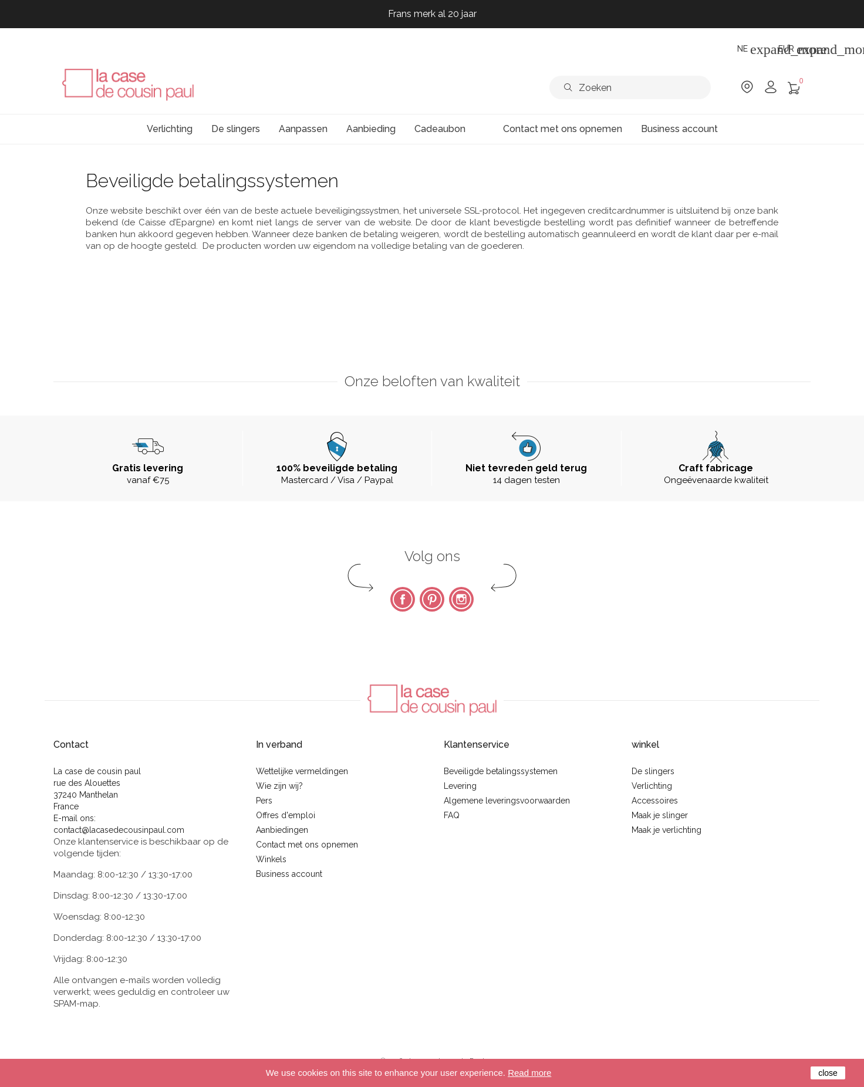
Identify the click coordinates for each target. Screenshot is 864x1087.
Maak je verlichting (666, 830)
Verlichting (652, 786)
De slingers (653, 771)
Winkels (271, 859)
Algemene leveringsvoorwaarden (507, 800)
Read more (529, 1073)
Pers (264, 800)
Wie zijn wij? (279, 786)
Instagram (461, 599)
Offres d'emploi (285, 815)
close (828, 1073)
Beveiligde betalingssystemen (501, 771)
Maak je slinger (660, 815)
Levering (460, 786)
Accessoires (655, 800)
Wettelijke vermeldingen (302, 771)
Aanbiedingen (282, 830)
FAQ (452, 815)
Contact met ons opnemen (307, 844)
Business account (289, 874)
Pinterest (432, 599)
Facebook (402, 599)
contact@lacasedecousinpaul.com (118, 830)
